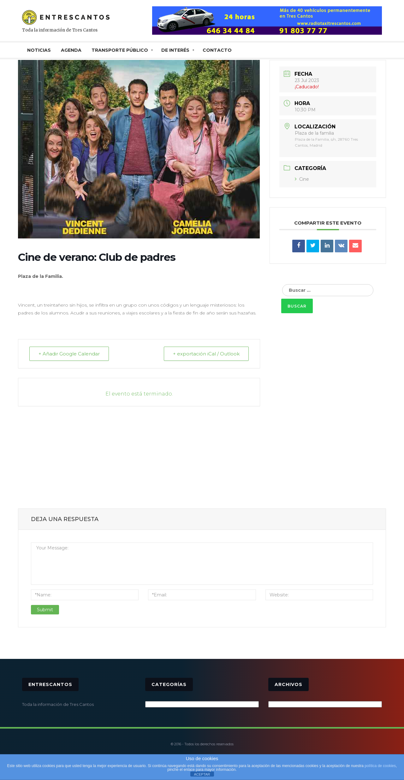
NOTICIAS (39, 50)
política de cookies (380, 766)
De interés (175, 50)
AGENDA (71, 50)
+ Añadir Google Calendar (69, 354)
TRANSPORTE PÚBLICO (120, 50)
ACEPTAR (202, 774)
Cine (302, 179)
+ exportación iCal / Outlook (206, 354)
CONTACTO (217, 50)
